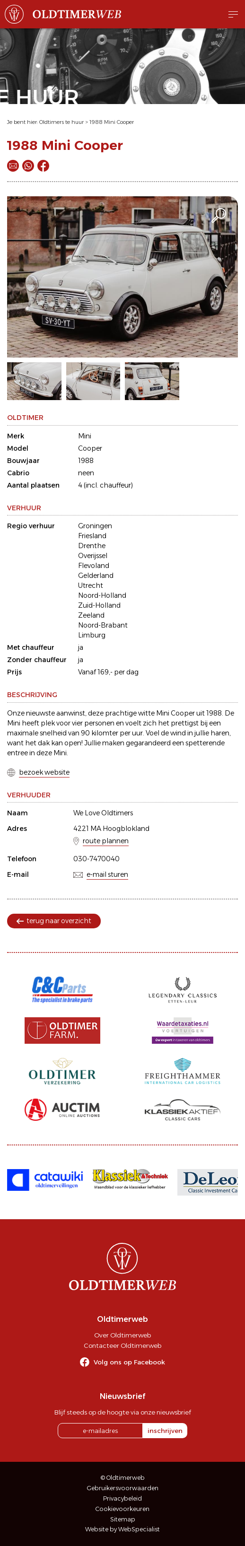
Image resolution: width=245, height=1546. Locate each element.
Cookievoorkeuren (122, 1508)
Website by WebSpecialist (122, 1529)
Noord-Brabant (103, 625)
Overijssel (92, 555)
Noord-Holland (102, 595)
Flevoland (93, 565)
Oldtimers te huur (61, 122)
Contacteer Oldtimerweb (122, 1345)
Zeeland (91, 615)
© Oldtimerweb (123, 1477)
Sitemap (122, 1519)
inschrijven (165, 1430)
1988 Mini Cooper (111, 122)
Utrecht (90, 585)
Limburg (91, 635)
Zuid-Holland (99, 605)
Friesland (92, 536)
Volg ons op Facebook (129, 1362)
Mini (84, 436)
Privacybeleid (122, 1498)
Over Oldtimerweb (122, 1335)
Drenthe (91, 546)
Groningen (95, 526)
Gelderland (96, 575)
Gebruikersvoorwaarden (122, 1488)
